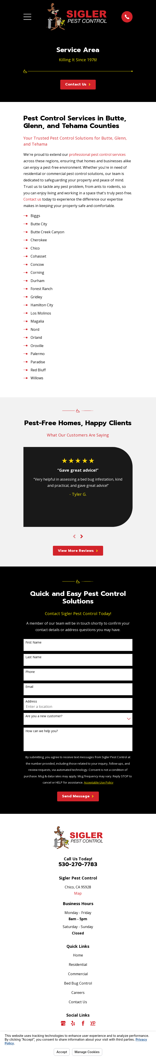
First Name (33, 642)
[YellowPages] (92, 1023)
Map (78, 893)
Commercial (78, 973)
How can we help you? (41, 731)
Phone (30, 672)
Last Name (33, 657)
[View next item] (82, 536)
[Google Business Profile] (63, 1023)
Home (78, 955)
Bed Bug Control (78, 983)
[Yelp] (73, 1023)
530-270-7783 (78, 864)
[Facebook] (83, 1023)
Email (29, 687)
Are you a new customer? (43, 716)
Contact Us (78, 1001)
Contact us (32, 199)
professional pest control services (97, 154)
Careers (78, 992)
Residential (78, 964)
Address (31, 701)
